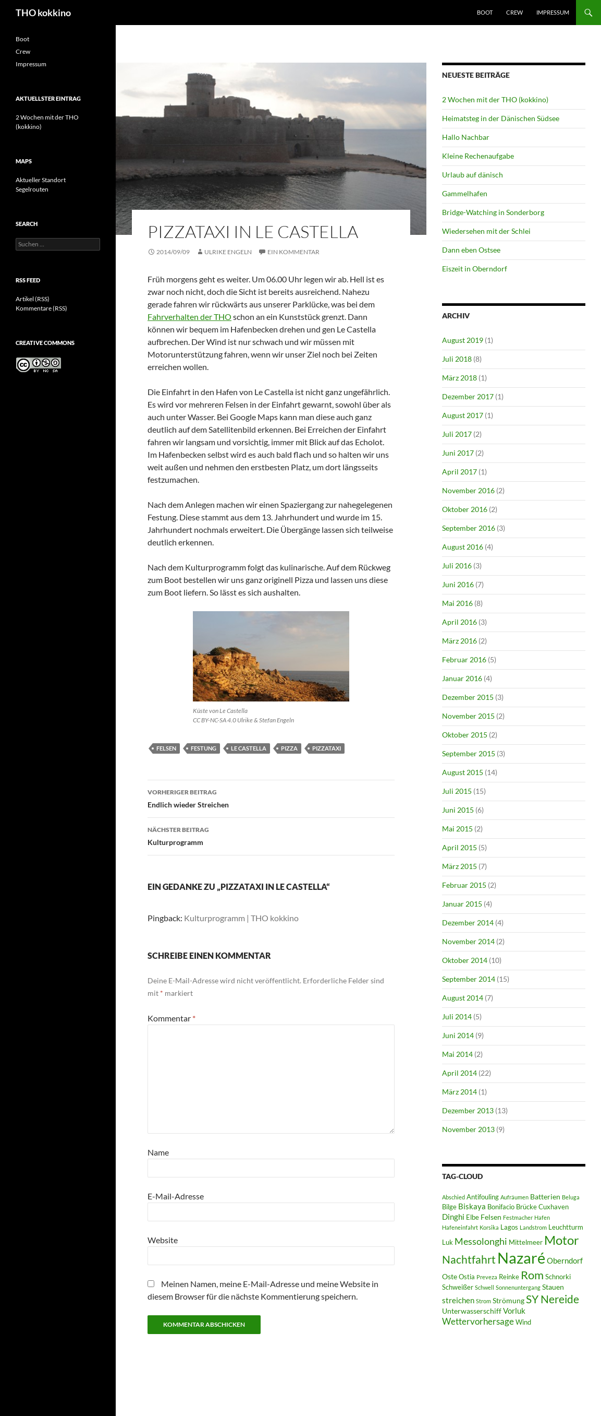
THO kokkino (43, 12)
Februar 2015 (464, 884)
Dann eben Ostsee (471, 249)
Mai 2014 (457, 1054)
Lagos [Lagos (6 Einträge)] (509, 1227)
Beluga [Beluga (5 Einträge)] (571, 1197)
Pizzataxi (326, 748)
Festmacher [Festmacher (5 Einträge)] (518, 1217)
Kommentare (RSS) (41, 308)
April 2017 (459, 471)
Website (163, 1240)
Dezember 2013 (468, 1110)
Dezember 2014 (468, 922)
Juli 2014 (457, 1016)
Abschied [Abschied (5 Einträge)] (453, 1197)
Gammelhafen (464, 193)
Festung (203, 748)
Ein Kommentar (293, 252)
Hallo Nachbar (465, 137)
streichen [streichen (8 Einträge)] (458, 1300)
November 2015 (468, 715)
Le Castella (248, 748)
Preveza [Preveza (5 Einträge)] (486, 1277)
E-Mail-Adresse (176, 1196)
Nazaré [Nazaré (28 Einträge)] (521, 1257)
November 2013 (468, 1129)
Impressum (552, 12)
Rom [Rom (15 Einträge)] (532, 1275)
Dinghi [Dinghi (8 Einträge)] (453, 1216)
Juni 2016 (458, 584)
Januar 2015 (462, 903)
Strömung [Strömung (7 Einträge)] (508, 1300)
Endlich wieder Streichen (271, 797)
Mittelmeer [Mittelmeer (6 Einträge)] (526, 1242)
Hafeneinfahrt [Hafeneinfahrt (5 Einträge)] (460, 1227)
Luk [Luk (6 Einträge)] (447, 1242)
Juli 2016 (457, 565)
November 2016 (468, 490)
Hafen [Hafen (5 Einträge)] (542, 1217)
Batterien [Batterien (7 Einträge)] (545, 1196)
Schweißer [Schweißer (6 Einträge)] (457, 1287)
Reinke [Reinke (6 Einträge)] (509, 1277)
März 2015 (459, 866)
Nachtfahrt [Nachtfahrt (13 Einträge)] (469, 1259)
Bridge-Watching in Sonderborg (493, 212)
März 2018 (459, 377)
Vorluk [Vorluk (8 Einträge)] (514, 1310)
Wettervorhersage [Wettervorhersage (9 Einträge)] (478, 1321)
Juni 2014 (458, 1035)
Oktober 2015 (464, 734)
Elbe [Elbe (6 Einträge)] (472, 1217)
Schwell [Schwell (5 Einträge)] (484, 1287)
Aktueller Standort (41, 180)
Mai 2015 (457, 828)
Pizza (289, 748)
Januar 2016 (462, 678)
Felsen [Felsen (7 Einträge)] (491, 1216)
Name (158, 1152)
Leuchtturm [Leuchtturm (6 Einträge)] (565, 1227)
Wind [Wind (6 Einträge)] (523, 1322)
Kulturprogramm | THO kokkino (241, 918)
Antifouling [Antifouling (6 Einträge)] (483, 1197)
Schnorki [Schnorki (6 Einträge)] (558, 1277)
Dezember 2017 (468, 396)
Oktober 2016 (464, 509)
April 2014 (459, 1072)
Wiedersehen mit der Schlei (486, 231)
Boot (485, 12)
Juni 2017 (458, 452)
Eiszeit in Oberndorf (474, 268)
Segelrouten (32, 189)
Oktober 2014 (464, 960)
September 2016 (468, 527)
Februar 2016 (464, 659)
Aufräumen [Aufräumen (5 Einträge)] (514, 1197)
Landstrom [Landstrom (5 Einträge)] (533, 1227)
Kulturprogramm (271, 835)
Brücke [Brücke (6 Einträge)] (526, 1207)
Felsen (166, 748)
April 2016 (459, 621)
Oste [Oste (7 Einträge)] (449, 1276)
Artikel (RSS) (33, 299)
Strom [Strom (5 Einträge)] (483, 1301)
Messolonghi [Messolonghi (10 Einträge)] (481, 1241)
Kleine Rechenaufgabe (478, 155)
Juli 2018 (457, 358)
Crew (514, 12)
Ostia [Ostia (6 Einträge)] (467, 1277)
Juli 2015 (457, 791)
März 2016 (459, 640)
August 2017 (462, 415)
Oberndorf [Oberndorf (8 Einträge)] (565, 1260)
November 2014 (468, 941)
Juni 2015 (458, 809)
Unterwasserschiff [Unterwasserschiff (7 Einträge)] (471, 1310)
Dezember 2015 (468, 697)
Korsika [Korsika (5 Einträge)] (489, 1227)
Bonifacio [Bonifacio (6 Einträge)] (500, 1207)
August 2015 (462, 772)
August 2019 (462, 340)
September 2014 (468, 978)
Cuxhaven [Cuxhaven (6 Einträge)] (553, 1207)
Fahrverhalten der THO (189, 317)
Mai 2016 (457, 603)
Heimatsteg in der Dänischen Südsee (500, 118)
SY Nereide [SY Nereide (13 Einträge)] (552, 1298)
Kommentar (171, 1018)
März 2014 (459, 1091)
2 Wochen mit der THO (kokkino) (495, 99)
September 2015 (468, 753)
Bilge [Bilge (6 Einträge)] (449, 1207)
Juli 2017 (457, 434)
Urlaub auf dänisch (472, 174)
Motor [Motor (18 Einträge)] (561, 1239)
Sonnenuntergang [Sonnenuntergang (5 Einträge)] (518, 1287)
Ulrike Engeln (228, 252)
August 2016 (462, 546)
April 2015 (459, 847)
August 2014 (462, 997)
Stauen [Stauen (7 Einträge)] (553, 1286)
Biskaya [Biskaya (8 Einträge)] (472, 1206)
